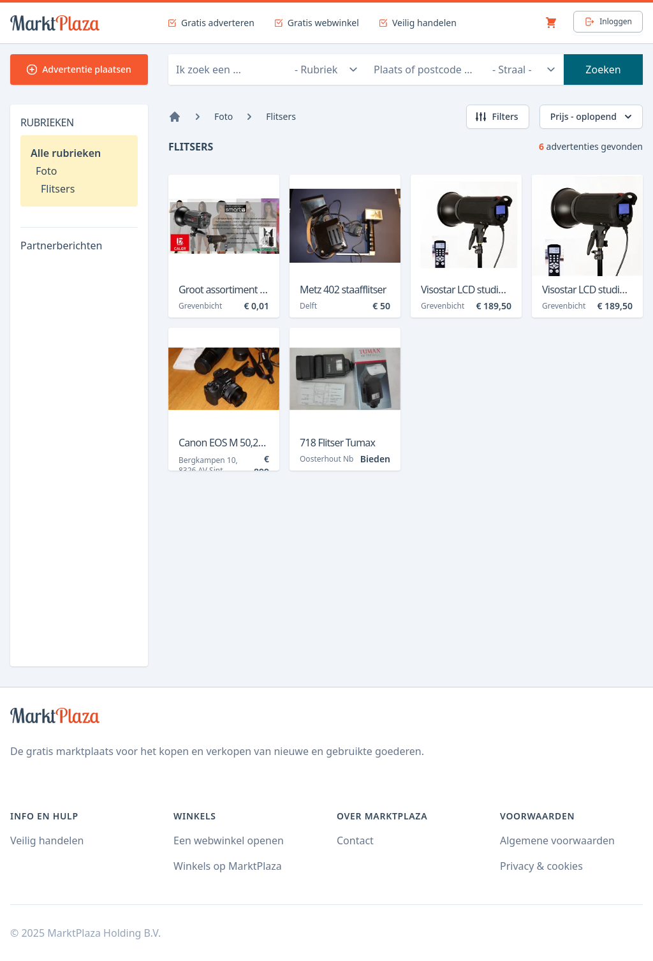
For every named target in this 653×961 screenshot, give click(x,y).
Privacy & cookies (541, 866)
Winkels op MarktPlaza (227, 866)
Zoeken (602, 69)
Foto (46, 171)
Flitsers (58, 189)
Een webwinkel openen (228, 840)
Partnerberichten (61, 245)
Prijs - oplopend (592, 116)
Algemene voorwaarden (557, 840)
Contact (355, 840)
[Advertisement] (79, 465)
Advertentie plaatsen (79, 69)
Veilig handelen (47, 840)
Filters (496, 116)
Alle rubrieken (66, 153)
